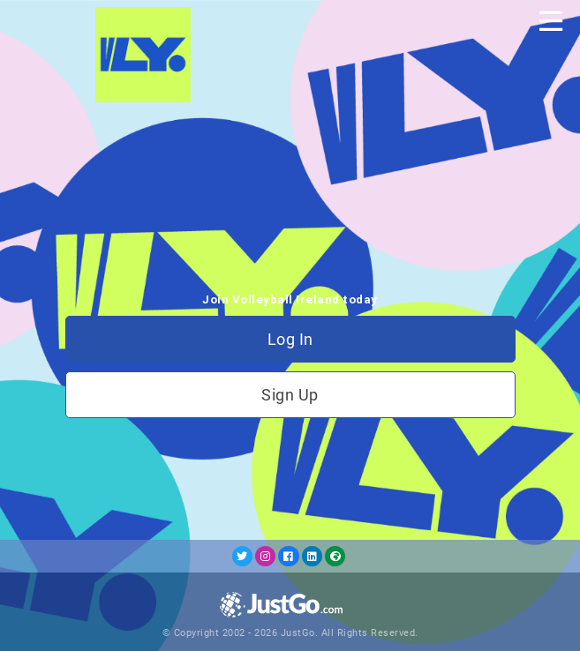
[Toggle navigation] (551, 21)
